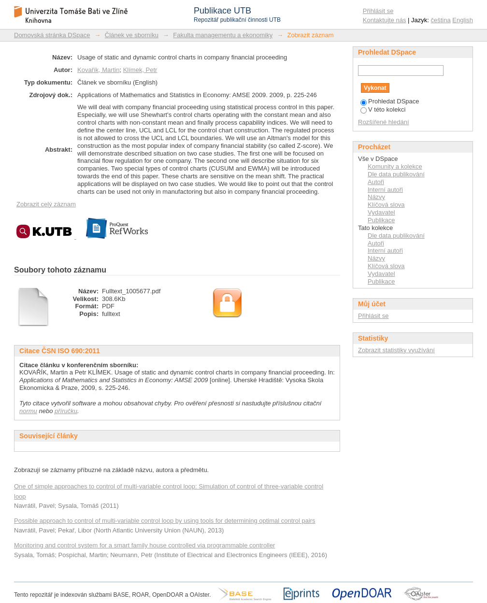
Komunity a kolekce (395, 166)
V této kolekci (382, 109)
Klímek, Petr (140, 69)
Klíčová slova (386, 204)
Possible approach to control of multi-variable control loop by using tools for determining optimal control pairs (164, 520)
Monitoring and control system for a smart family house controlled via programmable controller (144, 545)
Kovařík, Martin (98, 69)
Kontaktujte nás (384, 20)
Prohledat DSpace (389, 101)
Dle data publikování (396, 174)
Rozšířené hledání (383, 122)
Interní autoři (385, 189)
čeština (441, 20)
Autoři (376, 182)
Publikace (381, 220)
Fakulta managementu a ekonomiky (222, 35)
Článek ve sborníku (131, 35)
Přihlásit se (378, 10)
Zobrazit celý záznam (46, 204)
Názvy (376, 197)
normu (28, 411)
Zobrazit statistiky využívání (396, 350)
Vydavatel (381, 212)
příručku (66, 411)
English (462, 20)
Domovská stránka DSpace (52, 35)
